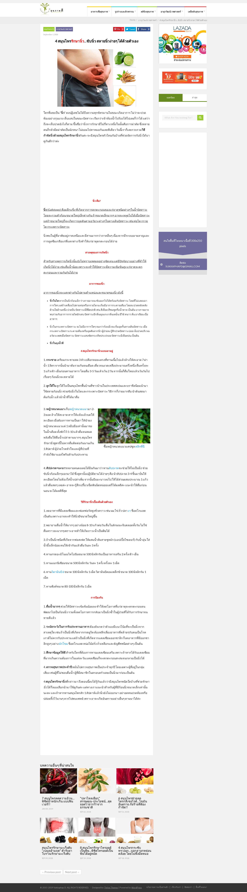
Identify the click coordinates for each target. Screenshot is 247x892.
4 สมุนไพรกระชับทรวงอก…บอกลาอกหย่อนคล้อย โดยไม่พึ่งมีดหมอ (134, 850)
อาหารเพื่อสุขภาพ (99, 11)
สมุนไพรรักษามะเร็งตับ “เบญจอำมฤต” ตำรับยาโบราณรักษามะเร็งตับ (57, 850)
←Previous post (51, 872)
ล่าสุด (194, 97)
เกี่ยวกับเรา (176, 887)
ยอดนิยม (171, 97)
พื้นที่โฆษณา (201, 887)
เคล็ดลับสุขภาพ (195, 11)
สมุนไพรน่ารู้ (49, 29)
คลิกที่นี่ (139, 446)
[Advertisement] (96, 172)
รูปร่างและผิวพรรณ (124, 11)
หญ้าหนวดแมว (78, 409)
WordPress (136, 887)
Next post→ (72, 872)
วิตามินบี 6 (58, 572)
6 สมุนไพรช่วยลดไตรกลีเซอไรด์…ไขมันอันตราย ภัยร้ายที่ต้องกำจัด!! (132, 802)
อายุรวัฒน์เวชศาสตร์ (171, 11)
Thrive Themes (111, 887)
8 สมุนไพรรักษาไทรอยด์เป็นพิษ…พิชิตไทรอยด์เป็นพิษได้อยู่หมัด (96, 850)
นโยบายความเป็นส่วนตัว (157, 887)
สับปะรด (114, 468)
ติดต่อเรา (188, 887)
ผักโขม (63, 643)
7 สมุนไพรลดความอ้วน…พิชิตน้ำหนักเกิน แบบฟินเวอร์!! (58, 801)
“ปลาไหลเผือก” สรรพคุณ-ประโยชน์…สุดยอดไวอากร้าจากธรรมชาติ (96, 802)
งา (129, 510)
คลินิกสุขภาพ (147, 11)
